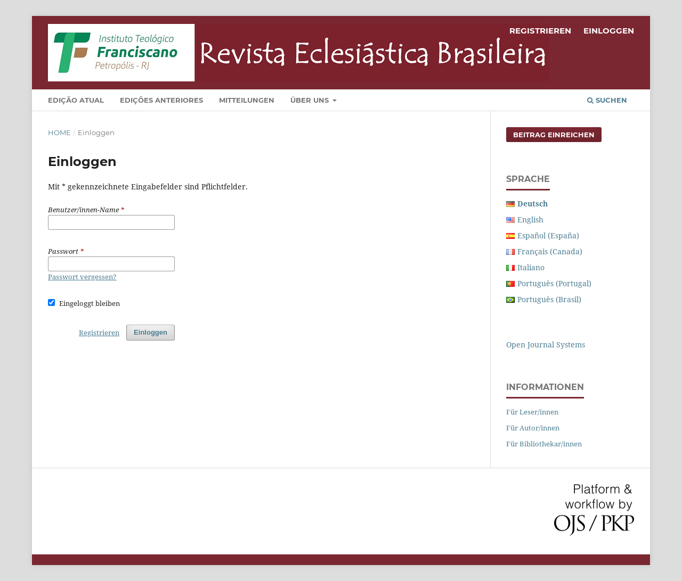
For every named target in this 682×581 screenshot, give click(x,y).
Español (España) (548, 235)
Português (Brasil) (549, 299)
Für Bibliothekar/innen (544, 444)
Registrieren (540, 31)
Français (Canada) (549, 251)
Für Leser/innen (532, 412)
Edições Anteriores (161, 100)
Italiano (531, 267)
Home (59, 132)
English (530, 219)
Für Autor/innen (532, 428)
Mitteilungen (246, 100)
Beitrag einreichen (554, 134)
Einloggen (608, 31)
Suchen (607, 100)
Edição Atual (76, 100)
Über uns (310, 100)
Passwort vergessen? (82, 276)
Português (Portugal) (554, 283)
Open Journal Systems (545, 344)
